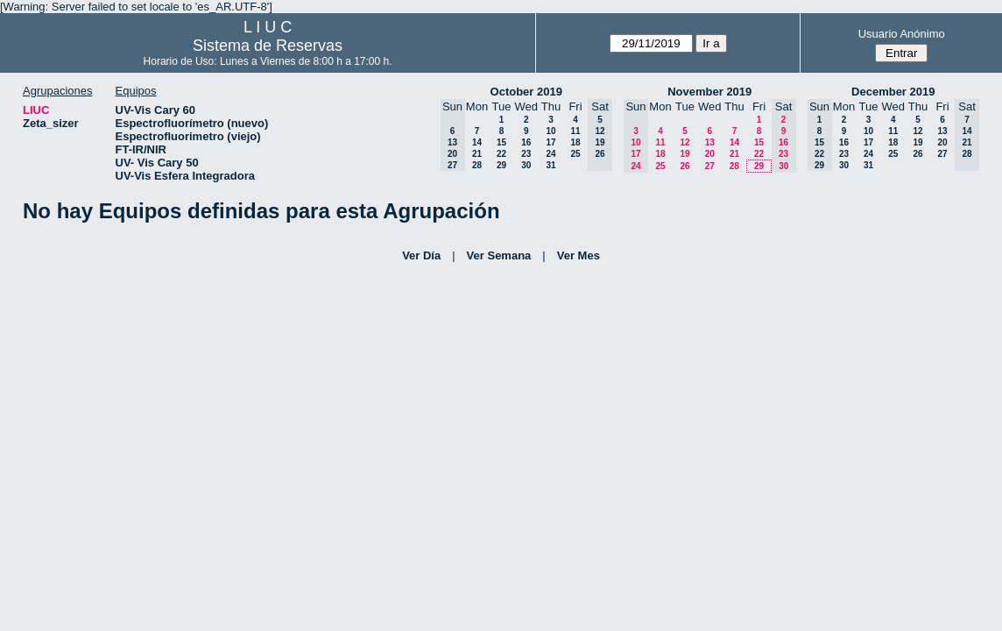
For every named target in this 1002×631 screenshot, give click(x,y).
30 (526, 165)
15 (501, 142)
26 (684, 166)
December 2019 (893, 91)
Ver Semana (499, 255)
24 (550, 154)
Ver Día (421, 255)
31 (550, 165)
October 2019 (526, 91)
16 (526, 142)
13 (710, 142)
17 (550, 142)
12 (684, 142)
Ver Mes (578, 255)
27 (710, 166)
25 (575, 154)
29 (501, 165)
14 (477, 142)
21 (477, 154)
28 (477, 165)
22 (501, 154)
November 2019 (709, 91)
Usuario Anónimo (901, 33)
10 (550, 131)
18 (575, 142)
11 (575, 131)
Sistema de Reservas (267, 45)
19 (684, 154)
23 (526, 154)
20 (710, 154)
